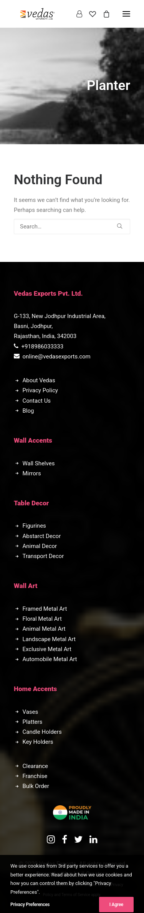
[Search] (72, 226)
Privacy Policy (40, 390)
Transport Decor (43, 556)
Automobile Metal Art (50, 659)
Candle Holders (42, 731)
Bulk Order (36, 786)
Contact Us (37, 400)
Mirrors (32, 473)
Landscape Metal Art (49, 639)
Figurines (34, 525)
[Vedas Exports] (37, 14)
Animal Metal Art (44, 628)
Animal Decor (40, 546)
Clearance (35, 766)
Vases (30, 711)
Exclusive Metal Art (47, 649)
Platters (33, 721)
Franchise (35, 776)
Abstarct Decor (42, 536)
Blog (28, 410)
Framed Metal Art (45, 608)
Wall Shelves (39, 463)
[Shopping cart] (103, 13)
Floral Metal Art (42, 618)
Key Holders (38, 741)
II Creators (94, 873)
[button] (119, 226)
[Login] (76, 13)
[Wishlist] (89, 13)
